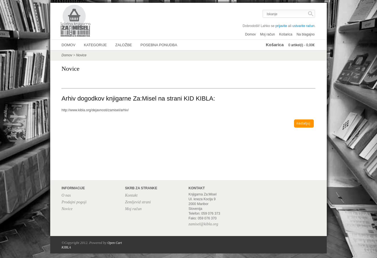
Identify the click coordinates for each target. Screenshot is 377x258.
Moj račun (267, 34)
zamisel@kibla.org (203, 224)
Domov (250, 34)
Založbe (123, 45)
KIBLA (66, 247)
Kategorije (95, 45)
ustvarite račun (303, 26)
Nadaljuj (303, 123)
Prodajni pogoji (74, 202)
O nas (66, 195)
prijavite (281, 26)
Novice (81, 55)
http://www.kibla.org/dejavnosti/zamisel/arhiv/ (95, 110)
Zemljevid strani (138, 202)
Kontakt (131, 195)
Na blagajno (306, 34)
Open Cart (115, 243)
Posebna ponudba (159, 45)
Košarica (285, 34)
